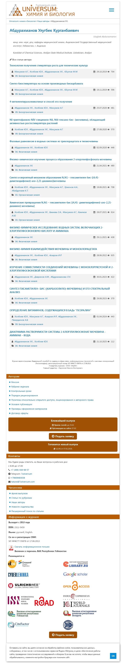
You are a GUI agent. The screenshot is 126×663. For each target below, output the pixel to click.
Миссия (15, 382)
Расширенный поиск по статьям (27, 511)
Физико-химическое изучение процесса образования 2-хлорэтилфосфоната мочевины (61, 159)
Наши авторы (43, 21)
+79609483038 (16, 477)
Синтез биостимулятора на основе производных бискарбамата (46, 83)
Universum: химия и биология (22, 21)
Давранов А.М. (41, 276)
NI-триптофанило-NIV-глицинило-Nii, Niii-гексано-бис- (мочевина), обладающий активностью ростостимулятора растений (57, 121)
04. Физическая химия (26, 151)
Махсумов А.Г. (21, 71)
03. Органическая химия (27, 194)
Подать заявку (63, 436)
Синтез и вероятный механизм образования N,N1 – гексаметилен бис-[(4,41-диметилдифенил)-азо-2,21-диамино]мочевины (54, 179)
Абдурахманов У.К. (53, 71)
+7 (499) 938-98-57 (18, 469)
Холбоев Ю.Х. (36, 71)
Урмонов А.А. (71, 187)
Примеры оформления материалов (29, 408)
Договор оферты (19, 413)
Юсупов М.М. (71, 71)
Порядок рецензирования (24, 395)
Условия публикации (21, 404)
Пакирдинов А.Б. (20, 319)
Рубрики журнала (20, 386)
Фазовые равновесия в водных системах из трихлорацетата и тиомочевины (54, 141)
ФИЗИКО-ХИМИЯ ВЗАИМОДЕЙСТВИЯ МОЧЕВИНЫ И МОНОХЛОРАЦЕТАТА (53, 249)
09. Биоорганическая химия (29, 75)
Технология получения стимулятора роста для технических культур (49, 65)
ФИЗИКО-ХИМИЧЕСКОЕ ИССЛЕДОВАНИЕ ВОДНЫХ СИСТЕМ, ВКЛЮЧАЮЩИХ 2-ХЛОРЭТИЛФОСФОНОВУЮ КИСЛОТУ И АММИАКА (56, 229)
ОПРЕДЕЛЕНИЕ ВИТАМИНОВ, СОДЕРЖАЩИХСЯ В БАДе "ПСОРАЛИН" (50, 310)
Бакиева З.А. (55, 212)
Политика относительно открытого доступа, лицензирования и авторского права (52, 399)
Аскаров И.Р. (55, 255)
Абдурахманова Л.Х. (61, 276)
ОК (113, 656)
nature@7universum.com (21, 481)
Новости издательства (22, 506)
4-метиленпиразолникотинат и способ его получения (41, 101)
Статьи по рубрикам (21, 497)
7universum (20, 473)
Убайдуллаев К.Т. (20, 190)
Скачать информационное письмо (32, 546)
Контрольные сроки (21, 391)
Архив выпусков (19, 493)
